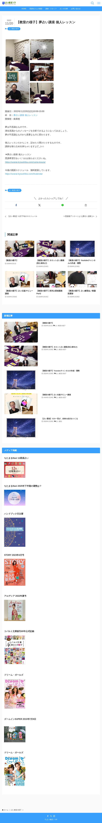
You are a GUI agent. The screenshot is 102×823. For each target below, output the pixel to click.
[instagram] (54, 816)
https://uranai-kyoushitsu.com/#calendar (24, 174)
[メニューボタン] (99, 3)
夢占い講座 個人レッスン (25, 115)
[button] (16, 205)
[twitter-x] (51, 816)
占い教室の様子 (14, 29)
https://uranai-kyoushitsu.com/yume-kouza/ (25, 162)
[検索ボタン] (92, 3)
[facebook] (48, 816)
